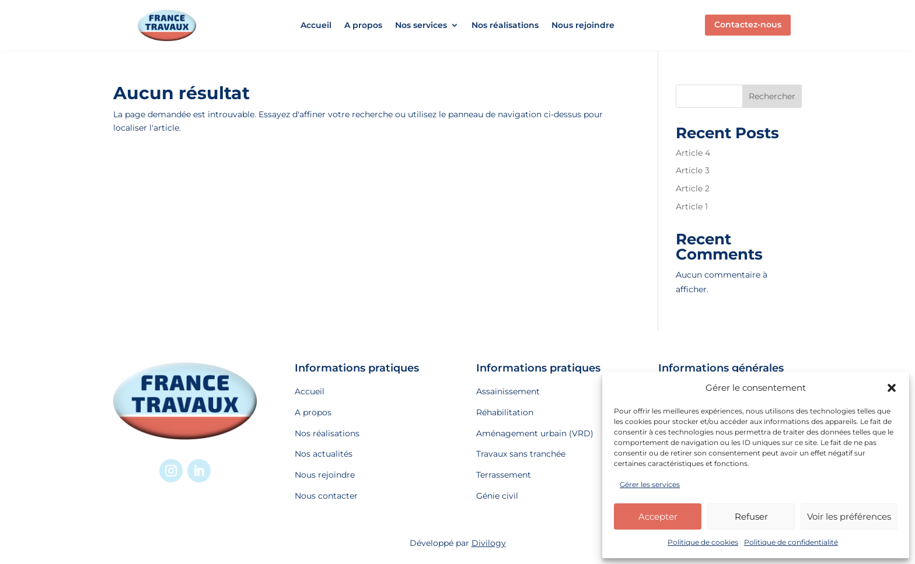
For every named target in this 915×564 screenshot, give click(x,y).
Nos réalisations (505, 25)
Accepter (657, 516)
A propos (363, 25)
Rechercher (772, 96)
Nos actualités (323, 454)
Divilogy (489, 543)
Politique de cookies (703, 542)
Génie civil (497, 496)
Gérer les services (650, 484)
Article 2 (693, 188)
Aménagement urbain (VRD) (534, 433)
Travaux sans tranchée (520, 454)
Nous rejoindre (582, 25)
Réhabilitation (504, 412)
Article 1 (692, 206)
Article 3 (693, 170)
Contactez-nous (747, 24)
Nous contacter (326, 496)
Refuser (751, 516)
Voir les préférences (849, 516)
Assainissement (508, 391)
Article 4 (693, 153)
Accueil (316, 25)
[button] (891, 388)
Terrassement (503, 475)
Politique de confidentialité (791, 542)
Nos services (421, 25)
